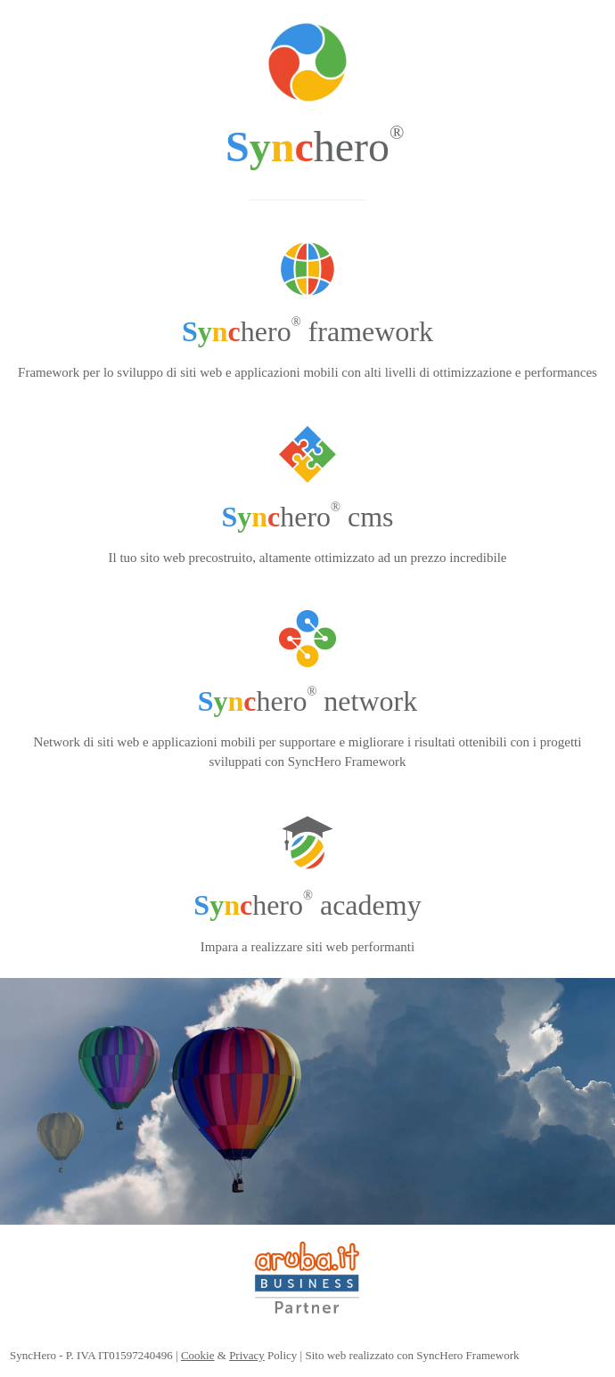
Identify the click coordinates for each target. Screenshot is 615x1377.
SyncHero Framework (467, 1355)
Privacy (247, 1355)
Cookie (198, 1355)
